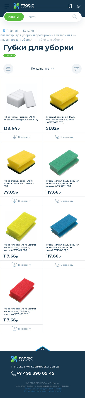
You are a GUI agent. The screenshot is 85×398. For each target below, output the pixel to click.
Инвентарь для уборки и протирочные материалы (36, 35)
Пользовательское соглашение (42, 391)
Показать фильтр (76, 69)
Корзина (78, 6)
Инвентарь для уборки (16, 39)
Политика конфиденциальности (43, 388)
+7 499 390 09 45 (35, 373)
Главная (10, 30)
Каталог (28, 30)
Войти (70, 6)
